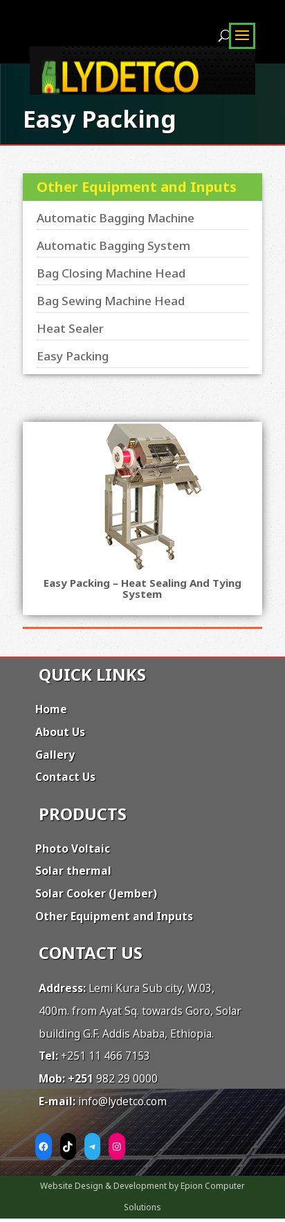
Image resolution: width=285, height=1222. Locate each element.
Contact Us (65, 776)
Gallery (55, 754)
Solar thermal (73, 870)
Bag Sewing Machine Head (111, 301)
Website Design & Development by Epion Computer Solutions (142, 1196)
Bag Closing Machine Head (111, 273)
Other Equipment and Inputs (114, 916)
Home (51, 709)
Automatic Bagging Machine (115, 218)
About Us (60, 731)
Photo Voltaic (72, 848)
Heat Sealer (70, 328)
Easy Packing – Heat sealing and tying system (142, 588)
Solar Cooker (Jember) (96, 893)
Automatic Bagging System (113, 245)
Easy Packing (73, 356)
